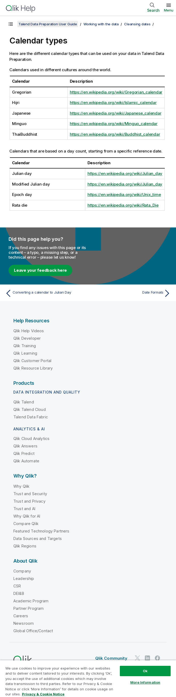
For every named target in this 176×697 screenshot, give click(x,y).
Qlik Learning (25, 353)
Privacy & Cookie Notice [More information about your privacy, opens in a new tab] (43, 694)
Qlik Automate (26, 461)
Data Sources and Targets (37, 538)
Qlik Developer (27, 338)
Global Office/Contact (33, 630)
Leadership (23, 578)
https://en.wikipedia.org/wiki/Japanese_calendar (115, 113)
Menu (168, 10)
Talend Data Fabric (30, 417)
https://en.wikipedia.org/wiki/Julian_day (124, 173)
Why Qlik (21, 486)
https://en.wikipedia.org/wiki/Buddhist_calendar (115, 134)
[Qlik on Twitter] (137, 658)
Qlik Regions (24, 546)
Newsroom (23, 623)
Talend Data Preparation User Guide (47, 24)
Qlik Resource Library (33, 368)
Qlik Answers (25, 446)
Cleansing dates (137, 24)
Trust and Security (30, 493)
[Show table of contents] (11, 24)
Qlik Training (24, 345)
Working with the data (101, 24)
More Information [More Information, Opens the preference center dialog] (145, 682)
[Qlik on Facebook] (158, 658)
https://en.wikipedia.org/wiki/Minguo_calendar (114, 123)
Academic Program (31, 601)
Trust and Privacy (29, 501)
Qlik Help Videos (28, 331)
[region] (88, 678)
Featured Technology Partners (41, 531)
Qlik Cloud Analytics (31, 438)
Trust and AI (24, 508)
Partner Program (28, 608)
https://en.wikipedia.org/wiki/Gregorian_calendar (116, 92)
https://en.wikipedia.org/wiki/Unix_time (124, 194)
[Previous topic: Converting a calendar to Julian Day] (45, 293)
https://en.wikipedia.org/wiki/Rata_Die (123, 205)
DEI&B (18, 593)
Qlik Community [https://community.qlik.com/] (111, 658)
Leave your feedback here (40, 270)
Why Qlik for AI (26, 516)
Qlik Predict (24, 453)
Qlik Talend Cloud (29, 409)
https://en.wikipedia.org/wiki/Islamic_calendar (113, 102)
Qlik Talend (23, 402)
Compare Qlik (26, 523)
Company (22, 571)
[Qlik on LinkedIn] (147, 658)
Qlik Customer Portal (32, 360)
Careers (20, 616)
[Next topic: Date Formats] (131, 293)
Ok (145, 671)
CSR (17, 586)
